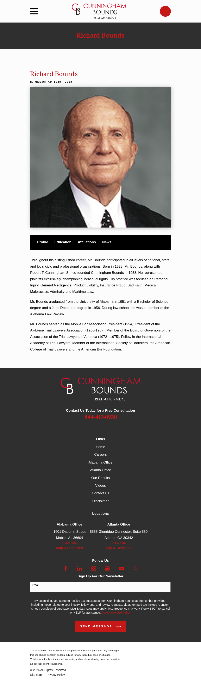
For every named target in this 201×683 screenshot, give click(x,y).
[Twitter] (135, 568)
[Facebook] (65, 568)
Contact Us (100, 493)
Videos (100, 486)
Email (35, 585)
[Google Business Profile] (107, 568)
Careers (100, 455)
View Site (69, 543)
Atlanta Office (100, 470)
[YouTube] (121, 568)
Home (100, 447)
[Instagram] (93, 568)
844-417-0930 (100, 417)
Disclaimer (100, 501)
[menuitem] (36, 675)
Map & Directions (69, 548)
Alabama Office (101, 462)
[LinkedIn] (79, 568)
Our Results (100, 478)
